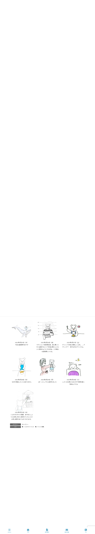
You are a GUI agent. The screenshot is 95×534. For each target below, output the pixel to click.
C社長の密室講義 (16, 508)
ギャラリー (25, 424)
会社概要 (22, 497)
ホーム (14, 497)
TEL (85, 531)
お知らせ (14, 512)
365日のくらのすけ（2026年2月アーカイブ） (28, 477)
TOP (28, 531)
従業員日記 (14, 520)
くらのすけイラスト (29, 426)
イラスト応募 (75, 497)
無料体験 (67, 531)
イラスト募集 (40, 426)
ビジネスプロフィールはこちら (58, 518)
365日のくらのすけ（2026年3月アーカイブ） (28, 467)
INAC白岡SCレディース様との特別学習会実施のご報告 (31, 473)
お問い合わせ (63, 497)
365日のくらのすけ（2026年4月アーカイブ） (28, 463)
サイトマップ (34, 497)
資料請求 (47, 531)
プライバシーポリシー (48, 497)
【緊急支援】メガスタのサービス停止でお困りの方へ (30, 470)
